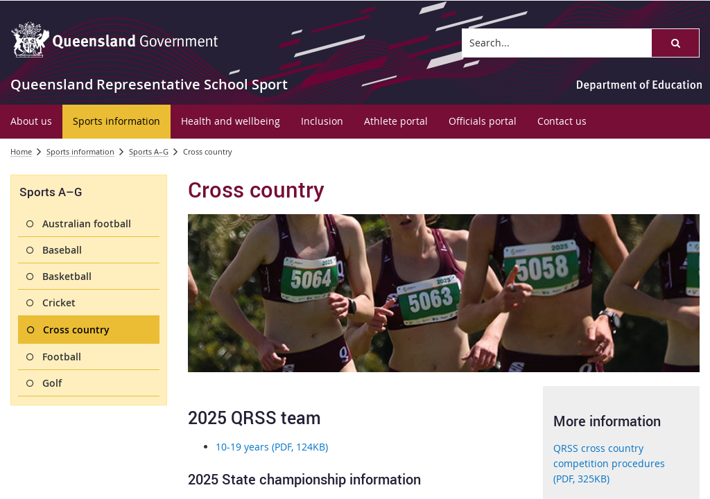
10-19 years (272, 446)
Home (21, 151)
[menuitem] (31, 122)
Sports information (80, 151)
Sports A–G (148, 151)
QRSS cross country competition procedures (609, 463)
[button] (675, 43)
